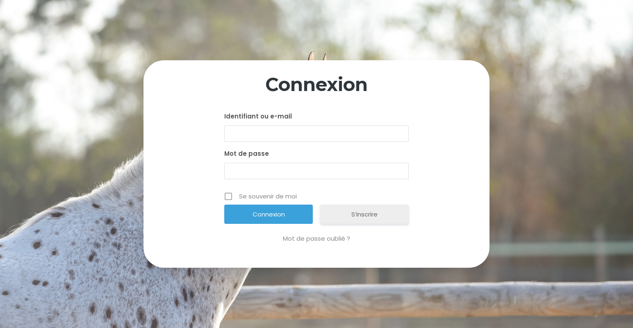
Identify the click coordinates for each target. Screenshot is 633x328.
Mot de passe (246, 153)
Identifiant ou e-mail (258, 116)
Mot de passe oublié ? (316, 238)
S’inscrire (364, 214)
